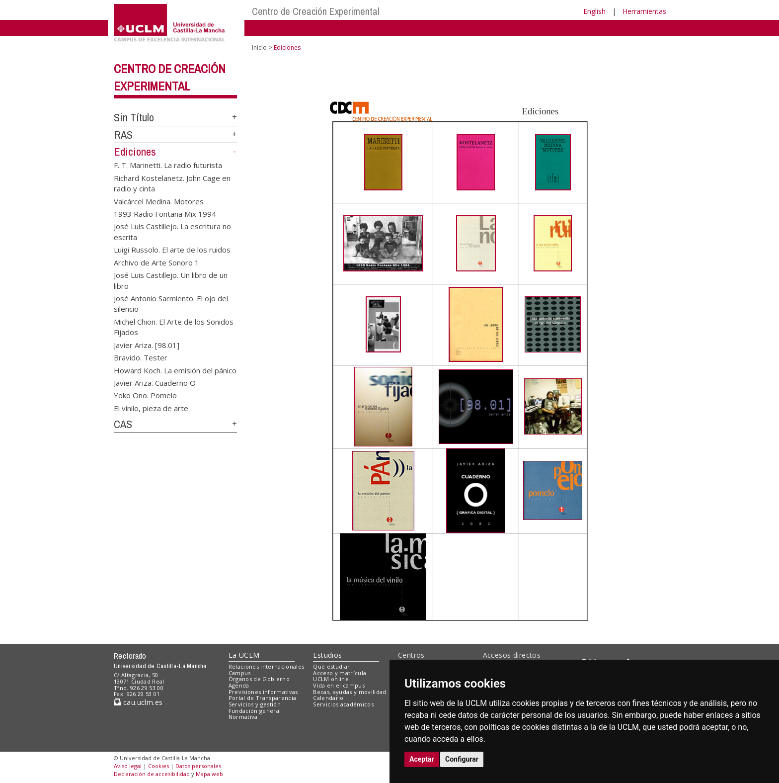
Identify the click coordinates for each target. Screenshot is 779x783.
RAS (123, 134)
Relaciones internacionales (267, 666)
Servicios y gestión (255, 704)
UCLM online (331, 679)
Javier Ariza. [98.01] (146, 344)
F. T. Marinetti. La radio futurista (168, 165)
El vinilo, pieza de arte (151, 408)
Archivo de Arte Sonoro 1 (156, 262)
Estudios (327, 655)
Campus (240, 673)
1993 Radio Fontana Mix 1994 (165, 214)
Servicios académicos (343, 704)
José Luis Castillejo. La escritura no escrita (172, 231)
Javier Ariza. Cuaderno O (155, 382)
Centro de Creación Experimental (316, 11)
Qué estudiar (331, 666)
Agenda (239, 685)
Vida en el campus (339, 685)
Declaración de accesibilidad (152, 774)
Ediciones (135, 151)
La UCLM (244, 655)
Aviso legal (128, 766)
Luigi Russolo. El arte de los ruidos (172, 250)
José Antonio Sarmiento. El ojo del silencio (171, 303)
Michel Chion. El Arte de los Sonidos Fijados (174, 326)
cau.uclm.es (138, 702)
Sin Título (134, 117)
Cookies (158, 766)
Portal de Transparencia (263, 697)
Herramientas (644, 11)
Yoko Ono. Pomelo (145, 395)
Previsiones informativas (263, 692)
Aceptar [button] (421, 759)
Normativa (243, 716)
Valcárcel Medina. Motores (159, 201)
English (594, 11)
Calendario (328, 697)
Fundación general (255, 710)
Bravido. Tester (140, 357)
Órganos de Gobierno (259, 679)
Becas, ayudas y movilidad (349, 692)
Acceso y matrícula (339, 673)
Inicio (259, 47)
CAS (123, 424)
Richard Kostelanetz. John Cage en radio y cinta (172, 183)
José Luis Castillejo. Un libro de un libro (171, 280)
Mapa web (209, 774)
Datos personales (198, 766)
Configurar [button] (461, 759)
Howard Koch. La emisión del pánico (175, 370)
